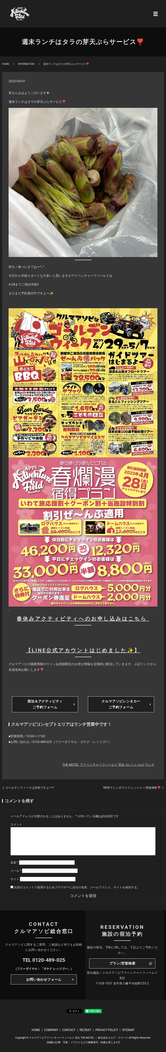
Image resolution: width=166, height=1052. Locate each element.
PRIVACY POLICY (106, 1030)
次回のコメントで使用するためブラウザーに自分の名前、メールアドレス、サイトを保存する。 (77, 887)
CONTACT (69, 1030)
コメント (16, 824)
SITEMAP (128, 1030)
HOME (5, 64)
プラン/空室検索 (122, 963)
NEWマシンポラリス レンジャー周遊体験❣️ (132, 787)
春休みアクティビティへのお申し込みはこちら (83, 619)
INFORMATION (26, 64)
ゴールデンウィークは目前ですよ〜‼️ (29, 787)
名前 (14, 862)
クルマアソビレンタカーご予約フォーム (121, 704)
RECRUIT (85, 1030)
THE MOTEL (70, 765)
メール (15, 870)
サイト (14, 879)
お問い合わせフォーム (43, 980)
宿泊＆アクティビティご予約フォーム (45, 704)
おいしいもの (134, 765)
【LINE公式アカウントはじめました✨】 (83, 650)
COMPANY (51, 1030)
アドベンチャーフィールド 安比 (102, 765)
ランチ (149, 765)
